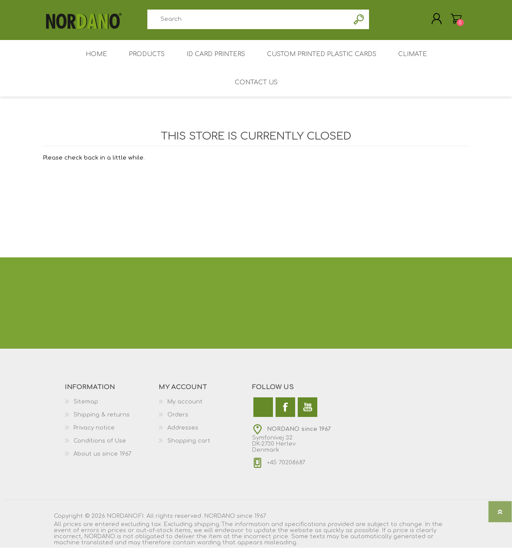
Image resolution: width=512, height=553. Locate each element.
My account (185, 407)
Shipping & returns (101, 420)
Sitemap (85, 407)
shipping (206, 529)
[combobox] (248, 22)
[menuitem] (112, 406)
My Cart (448, 21)
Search (359, 22)
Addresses (182, 433)
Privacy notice (94, 433)
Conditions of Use (99, 446)
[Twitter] (263, 412)
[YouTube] (307, 412)
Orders (177, 420)
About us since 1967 (102, 459)
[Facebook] (285, 412)
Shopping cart (188, 446)
